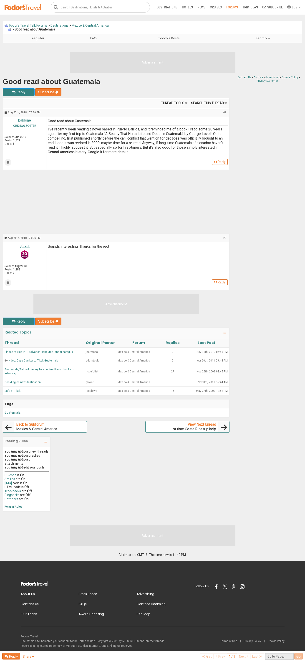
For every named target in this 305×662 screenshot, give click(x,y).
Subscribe (272, 7)
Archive (258, 77)
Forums (232, 7)
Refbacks (11, 499)
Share (28, 656)
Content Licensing (151, 604)
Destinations (167, 7)
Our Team (29, 614)
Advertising (272, 77)
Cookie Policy (290, 77)
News (201, 7)
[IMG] (8, 483)
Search (263, 38)
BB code (10, 475)
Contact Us (244, 77)
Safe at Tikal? (13, 391)
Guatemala (12, 413)
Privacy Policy (252, 641)
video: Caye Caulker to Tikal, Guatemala (33, 360)
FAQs (83, 604)
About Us (28, 594)
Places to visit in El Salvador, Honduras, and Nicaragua (39, 352)
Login (293, 7)
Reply (18, 92)
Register (38, 38)
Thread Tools (172, 103)
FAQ (93, 38)
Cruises (216, 7)
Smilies (10, 479)
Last (257, 656)
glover (25, 246)
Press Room (88, 594)
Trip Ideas (250, 7)
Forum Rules (14, 507)
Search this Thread (207, 103)
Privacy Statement (268, 81)
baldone (24, 120)
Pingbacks (12, 495)
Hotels (187, 7)
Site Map (143, 614)
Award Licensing (91, 614)
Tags (9, 404)
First (207, 656)
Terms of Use (228, 641)
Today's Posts (169, 38)
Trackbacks (13, 491)
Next (243, 656)
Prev (220, 656)
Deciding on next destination (23, 382)
